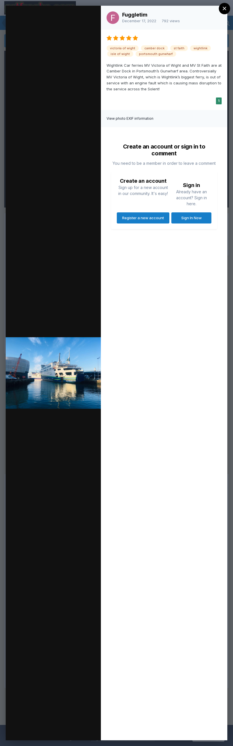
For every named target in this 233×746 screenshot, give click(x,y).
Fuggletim (134, 15)
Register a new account (143, 218)
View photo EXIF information (130, 118)
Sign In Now (191, 218)
